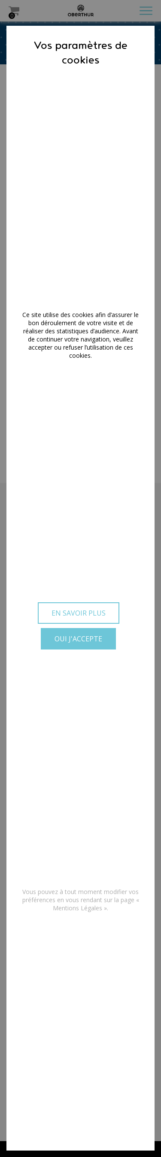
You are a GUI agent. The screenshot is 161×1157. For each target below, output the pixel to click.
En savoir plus (79, 613)
